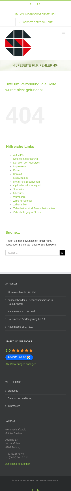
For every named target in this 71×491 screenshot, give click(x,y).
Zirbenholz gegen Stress (27, 212)
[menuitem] (35, 14)
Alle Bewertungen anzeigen (20, 364)
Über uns (18, 193)
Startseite (18, 189)
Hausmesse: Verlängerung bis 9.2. (27, 319)
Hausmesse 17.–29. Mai (21, 311)
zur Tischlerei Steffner (17, 463)
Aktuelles (18, 155)
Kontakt (17, 174)
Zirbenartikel (20, 204)
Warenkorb (19, 196)
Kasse (16, 170)
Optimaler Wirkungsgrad (26, 185)
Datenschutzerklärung (25, 158)
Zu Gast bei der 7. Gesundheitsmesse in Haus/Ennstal (30, 302)
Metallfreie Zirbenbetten (26, 181)
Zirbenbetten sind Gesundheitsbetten (34, 208)
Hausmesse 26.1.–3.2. (20, 326)
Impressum (19, 166)
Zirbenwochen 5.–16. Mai (22, 292)
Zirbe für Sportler (22, 200)
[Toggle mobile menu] (64, 32)
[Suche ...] (32, 252)
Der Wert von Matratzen (26, 162)
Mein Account (20, 177)
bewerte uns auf (19, 357)
